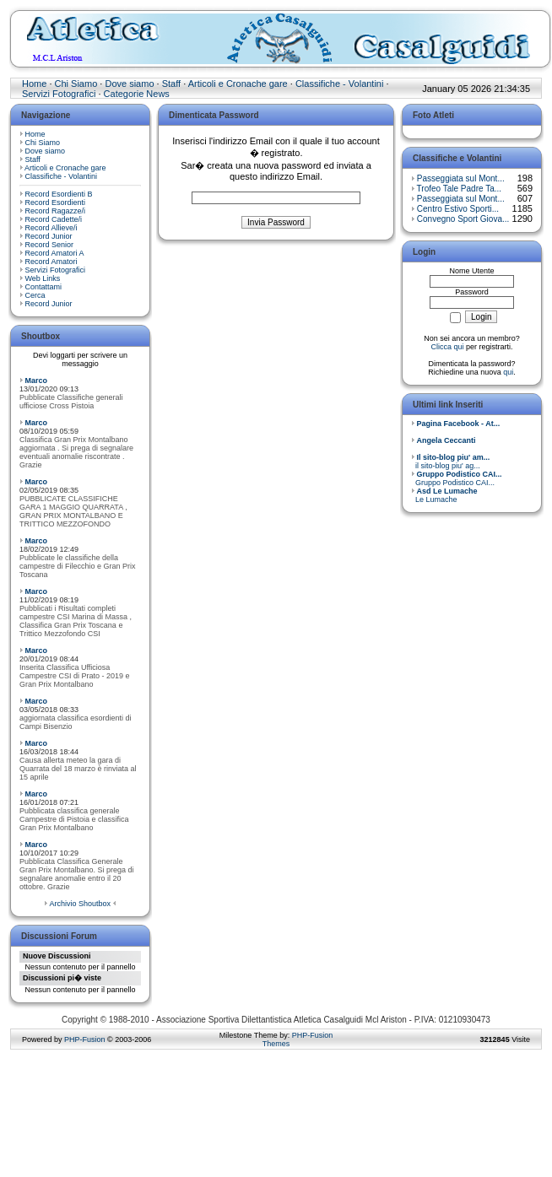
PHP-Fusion (85, 1039)
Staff (171, 83)
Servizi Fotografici (58, 94)
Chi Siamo (76, 83)
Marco (36, 380)
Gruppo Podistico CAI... (456, 478)
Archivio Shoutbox (80, 903)
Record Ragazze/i (55, 211)
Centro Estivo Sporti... (458, 208)
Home (34, 83)
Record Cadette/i (54, 219)
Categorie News (137, 94)
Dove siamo (129, 83)
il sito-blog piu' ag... (450, 461)
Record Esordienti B (59, 194)
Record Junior (49, 236)
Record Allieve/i (51, 228)
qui (508, 372)
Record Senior (49, 244)
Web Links (43, 278)
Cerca (35, 295)
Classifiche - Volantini (339, 83)
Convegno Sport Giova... (463, 219)
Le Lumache (444, 495)
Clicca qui (446, 347)
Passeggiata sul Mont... (461, 178)
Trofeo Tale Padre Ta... (459, 188)
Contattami (43, 287)
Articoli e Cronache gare (238, 83)
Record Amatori (51, 261)
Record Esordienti (55, 202)
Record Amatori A (54, 253)
